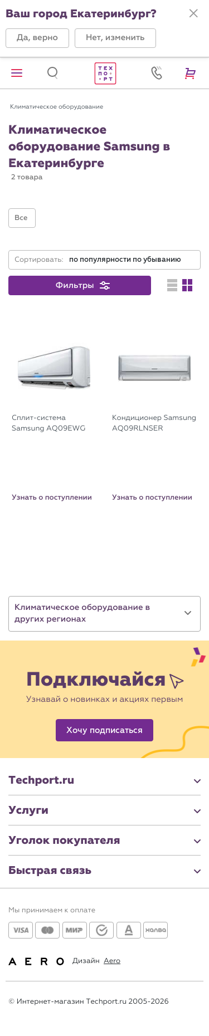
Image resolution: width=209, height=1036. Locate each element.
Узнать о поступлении (52, 497)
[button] (37, 38)
